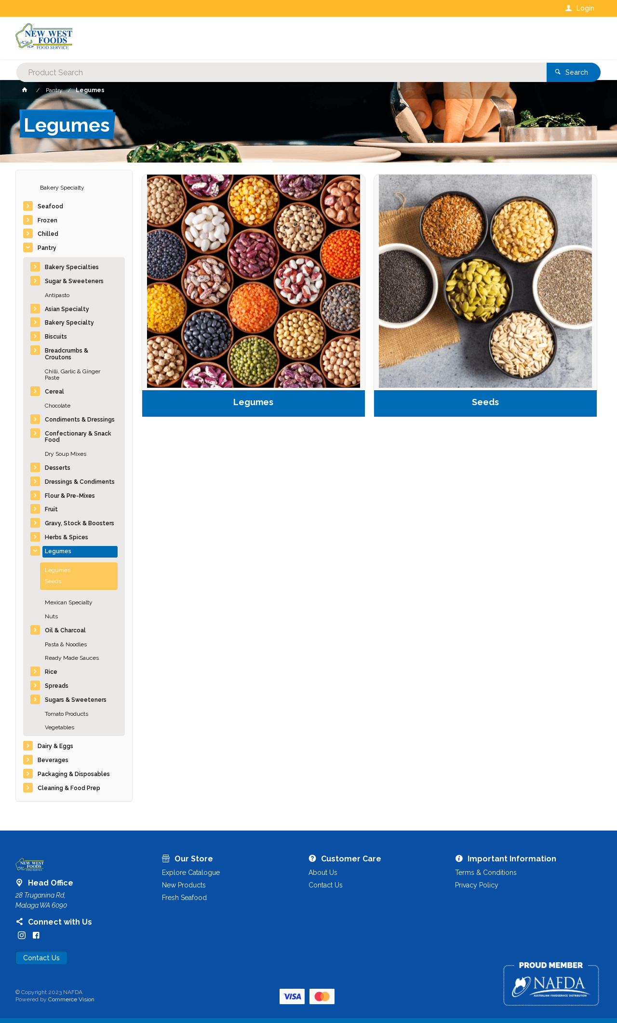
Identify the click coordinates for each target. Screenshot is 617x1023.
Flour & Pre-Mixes (70, 495)
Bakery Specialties (72, 267)
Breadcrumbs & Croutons (66, 354)
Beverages (53, 760)
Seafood (50, 206)
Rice (51, 671)
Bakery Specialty (62, 187)
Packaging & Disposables (74, 774)
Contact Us (41, 958)
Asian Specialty (67, 309)
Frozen (47, 220)
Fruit (51, 509)
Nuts (51, 616)
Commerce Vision (71, 999)
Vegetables (59, 727)
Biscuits (56, 336)
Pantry (47, 248)
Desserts (57, 467)
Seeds (53, 581)
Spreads (56, 685)
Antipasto (57, 295)
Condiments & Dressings (80, 419)
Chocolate (57, 405)
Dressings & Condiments (80, 481)
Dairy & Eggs (55, 746)
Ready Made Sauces (72, 658)
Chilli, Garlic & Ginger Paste (72, 375)
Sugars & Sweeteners (76, 699)
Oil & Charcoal (65, 630)
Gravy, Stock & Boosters (79, 523)
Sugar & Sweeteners (74, 281)
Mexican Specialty (69, 602)
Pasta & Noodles (66, 644)
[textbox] (269, 38)
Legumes (58, 551)
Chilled (48, 234)
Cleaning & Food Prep (69, 788)
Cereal (54, 391)
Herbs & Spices (66, 537)
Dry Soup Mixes (65, 453)
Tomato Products (66, 713)
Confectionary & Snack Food (78, 437)
